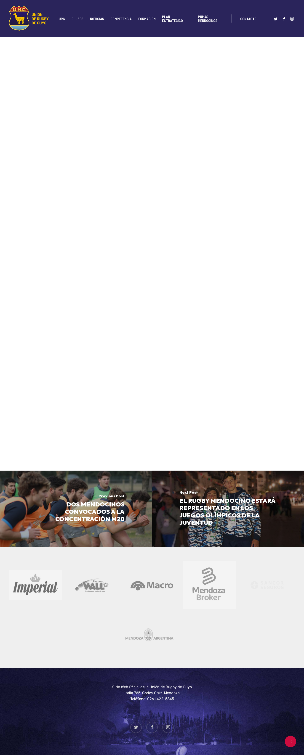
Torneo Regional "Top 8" (155, 58)
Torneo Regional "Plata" (106, 58)
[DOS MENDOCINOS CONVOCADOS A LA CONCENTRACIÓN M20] (76, 509)
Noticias (70, 58)
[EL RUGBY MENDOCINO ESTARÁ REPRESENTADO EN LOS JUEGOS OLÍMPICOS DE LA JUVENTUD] (228, 509)
